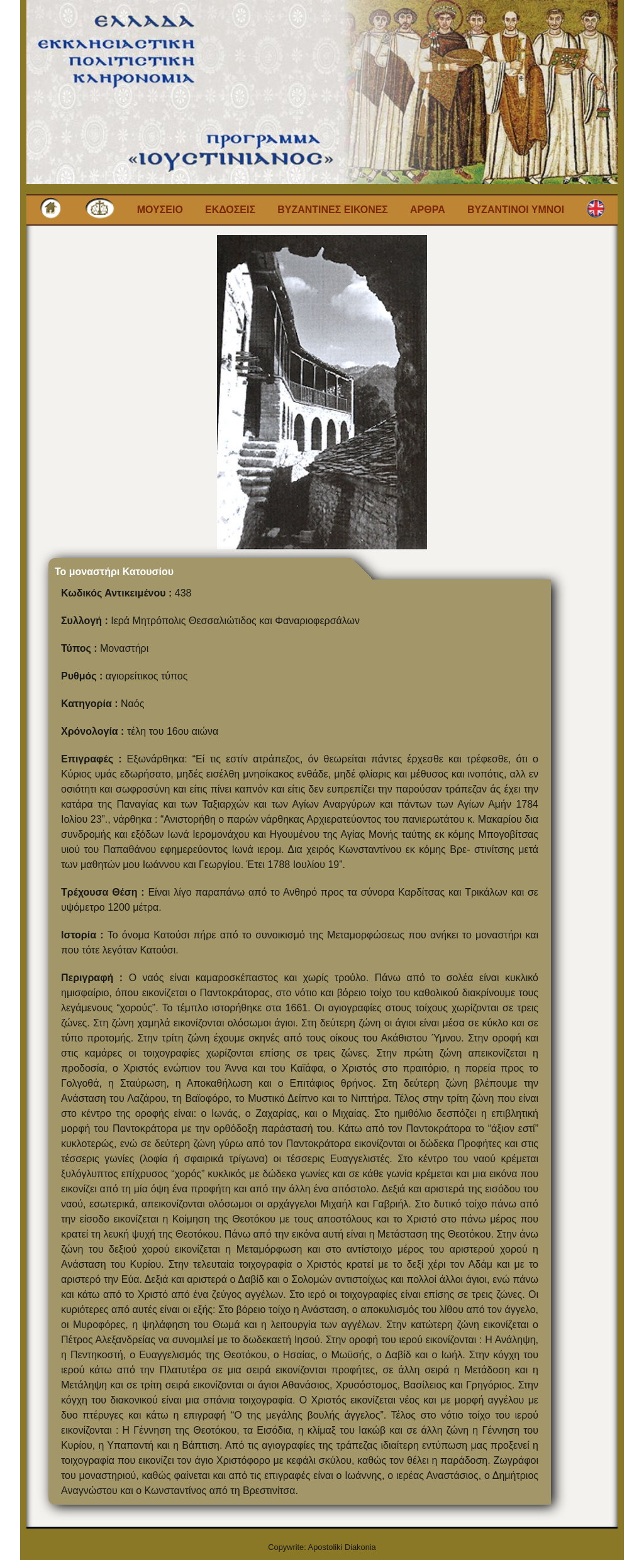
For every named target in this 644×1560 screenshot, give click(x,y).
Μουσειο (160, 209)
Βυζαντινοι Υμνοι (515, 209)
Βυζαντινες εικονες (332, 209)
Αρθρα (427, 209)
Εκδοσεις (230, 209)
